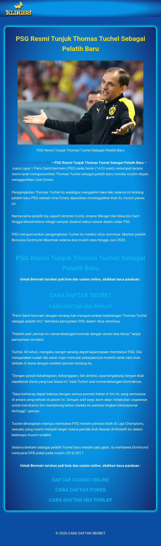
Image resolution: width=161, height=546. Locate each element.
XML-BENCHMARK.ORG (31, 163)
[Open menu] (152, 8)
